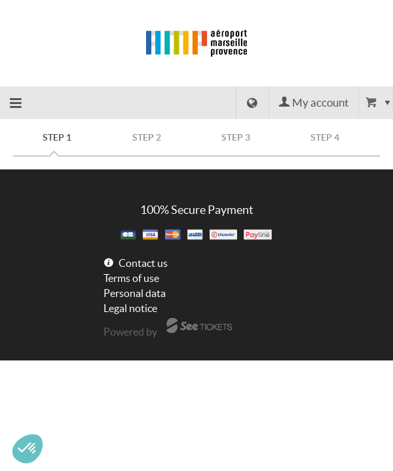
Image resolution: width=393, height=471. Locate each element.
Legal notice (130, 308)
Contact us (143, 263)
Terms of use (131, 278)
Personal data (134, 293)
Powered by (130, 332)
